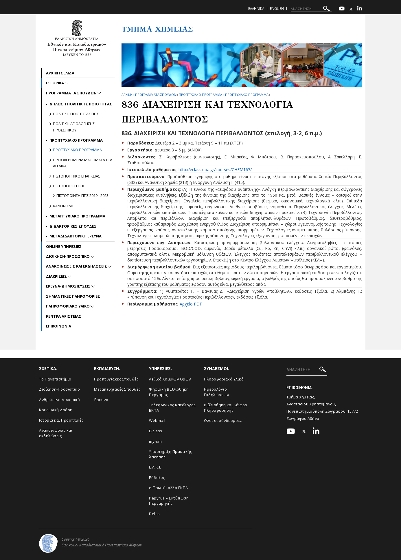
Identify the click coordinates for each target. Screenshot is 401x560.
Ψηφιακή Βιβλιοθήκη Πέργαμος (169, 392)
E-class (155, 430)
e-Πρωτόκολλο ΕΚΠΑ (168, 487)
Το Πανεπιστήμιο (55, 379)
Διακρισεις (57, 276)
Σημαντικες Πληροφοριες (73, 296)
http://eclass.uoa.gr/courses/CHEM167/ (215, 169)
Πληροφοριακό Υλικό (224, 379)
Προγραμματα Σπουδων (155, 94)
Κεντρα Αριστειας (63, 316)
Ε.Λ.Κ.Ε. (155, 467)
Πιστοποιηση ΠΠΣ (69, 186)
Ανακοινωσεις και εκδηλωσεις (77, 266)
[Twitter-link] (351, 9)
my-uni (155, 441)
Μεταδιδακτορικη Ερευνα (75, 236)
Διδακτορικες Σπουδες (73, 226)
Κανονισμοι (64, 205)
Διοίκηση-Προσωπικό (59, 389)
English (277, 8)
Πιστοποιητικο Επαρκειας (76, 176)
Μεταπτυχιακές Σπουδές (117, 389)
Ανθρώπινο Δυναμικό (59, 399)
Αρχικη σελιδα (60, 73)
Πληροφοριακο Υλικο (68, 306)
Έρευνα (101, 399)
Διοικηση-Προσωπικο (68, 256)
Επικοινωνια (58, 326)
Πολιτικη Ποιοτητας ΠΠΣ (76, 113)
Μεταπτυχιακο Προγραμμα (77, 216)
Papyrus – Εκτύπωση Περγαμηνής (169, 500)
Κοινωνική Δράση (56, 409)
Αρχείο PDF (191, 304)
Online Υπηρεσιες (64, 246)
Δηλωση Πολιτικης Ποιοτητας (80, 104)
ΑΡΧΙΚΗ (127, 94)
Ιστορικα (55, 82)
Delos (154, 513)
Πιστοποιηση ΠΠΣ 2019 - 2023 (82, 195)
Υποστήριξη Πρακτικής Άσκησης (170, 454)
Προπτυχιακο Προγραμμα (200, 94)
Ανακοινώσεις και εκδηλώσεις (55, 433)
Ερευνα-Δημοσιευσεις (68, 286)
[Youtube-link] (342, 9)
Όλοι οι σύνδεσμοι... (223, 420)
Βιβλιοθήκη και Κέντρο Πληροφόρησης (225, 407)
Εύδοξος (157, 477)
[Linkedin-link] (359, 9)
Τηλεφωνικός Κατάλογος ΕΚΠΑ (172, 407)
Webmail (157, 420)
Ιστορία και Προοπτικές (61, 420)
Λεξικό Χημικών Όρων (170, 379)
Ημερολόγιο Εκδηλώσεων (216, 392)
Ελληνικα (256, 8)
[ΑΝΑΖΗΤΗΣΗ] (311, 9)
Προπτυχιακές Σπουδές (116, 379)
